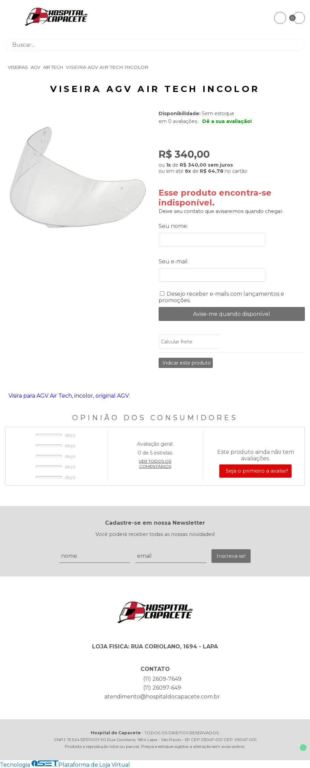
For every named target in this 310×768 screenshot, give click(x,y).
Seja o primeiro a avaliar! (257, 470)
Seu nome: (173, 226)
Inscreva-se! (231, 556)
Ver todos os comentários (155, 464)
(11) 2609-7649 (162, 679)
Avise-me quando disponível (231, 314)
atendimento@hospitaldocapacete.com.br (162, 696)
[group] (78, 182)
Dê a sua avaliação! (227, 121)
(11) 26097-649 (162, 688)
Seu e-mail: (174, 261)
